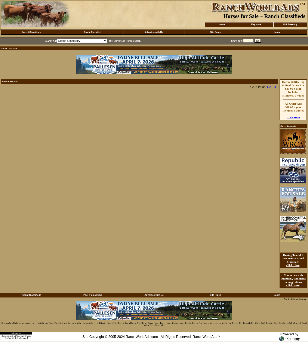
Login (277, 32)
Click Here (293, 117)
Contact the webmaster (295, 299)
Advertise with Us (154, 32)
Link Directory (290, 24)
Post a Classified (92, 32)
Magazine (256, 24)
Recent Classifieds (31, 32)
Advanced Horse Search (127, 41)
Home (222, 24)
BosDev (8, 338)
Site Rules (215, 32)
